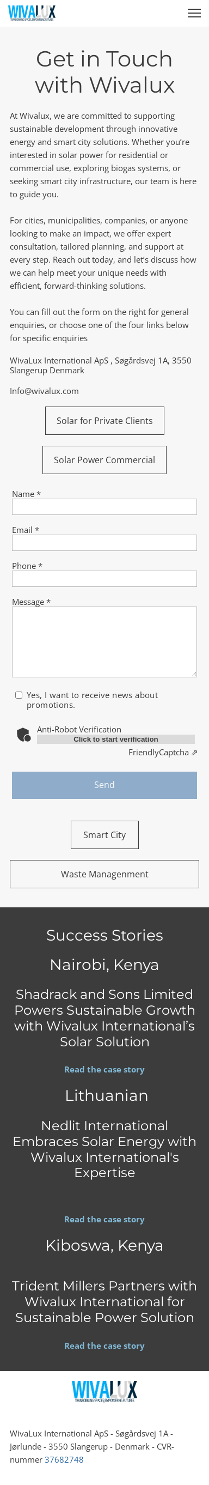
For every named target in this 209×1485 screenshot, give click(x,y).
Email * (25, 530)
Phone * (27, 566)
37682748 (64, 1459)
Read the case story (104, 1069)
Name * (26, 494)
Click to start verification (115, 739)
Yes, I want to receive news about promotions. (92, 700)
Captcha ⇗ (163, 752)
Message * (31, 602)
